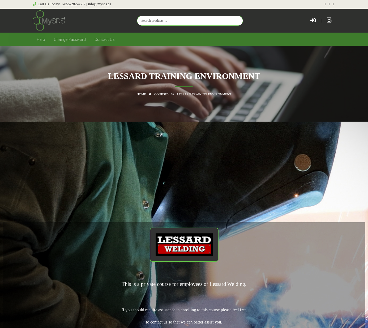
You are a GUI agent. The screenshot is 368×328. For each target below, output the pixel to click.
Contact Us (105, 39)
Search (238, 20)
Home (141, 94)
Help (41, 39)
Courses (161, 94)
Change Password (70, 39)
